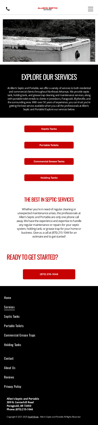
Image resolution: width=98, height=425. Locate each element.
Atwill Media (33, 416)
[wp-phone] (8, 11)
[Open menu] (90, 9)
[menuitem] (49, 297)
